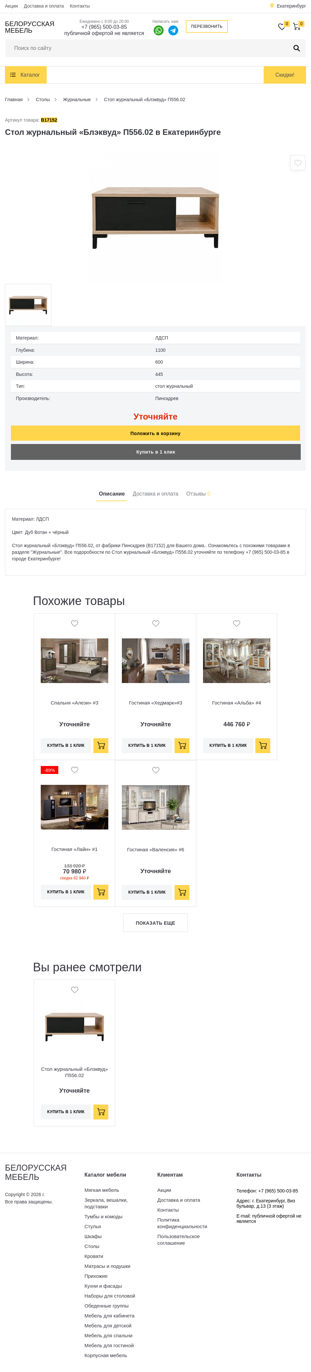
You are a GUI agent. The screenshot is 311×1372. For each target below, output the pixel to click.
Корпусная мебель (105, 1355)
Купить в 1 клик (155, 452)
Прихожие (96, 1276)
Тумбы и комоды (103, 1216)
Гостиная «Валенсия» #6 (155, 849)
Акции (11, 6)
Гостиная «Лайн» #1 (74, 849)
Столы (91, 1246)
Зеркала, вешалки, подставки (106, 1203)
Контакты (80, 6)
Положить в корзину (155, 433)
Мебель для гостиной (109, 1345)
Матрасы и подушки (107, 1266)
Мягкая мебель (101, 1190)
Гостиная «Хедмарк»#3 (155, 703)
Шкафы (93, 1236)
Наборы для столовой (109, 1296)
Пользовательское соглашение (178, 1239)
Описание (112, 494)
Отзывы (198, 494)
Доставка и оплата (44, 6)
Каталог (30, 75)
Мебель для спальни (108, 1335)
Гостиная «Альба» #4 (236, 703)
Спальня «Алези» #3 (74, 703)
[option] (155, 218)
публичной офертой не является (104, 33)
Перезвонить (207, 26)
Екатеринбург (291, 6)
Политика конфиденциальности (182, 1223)
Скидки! (284, 75)
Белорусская (29, 27)
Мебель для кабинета (109, 1315)
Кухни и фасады (103, 1286)
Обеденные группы (106, 1306)
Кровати (93, 1256)
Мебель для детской (107, 1325)
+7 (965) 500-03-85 (104, 27)
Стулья (92, 1226)
